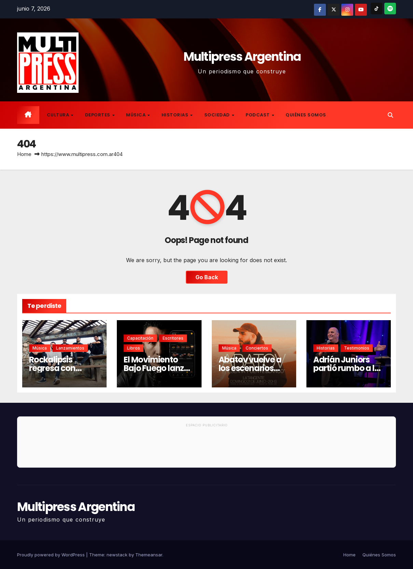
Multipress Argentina (242, 56)
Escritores (173, 338)
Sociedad (217, 115)
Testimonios (356, 348)
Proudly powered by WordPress (51, 554)
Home (24, 154)
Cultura (58, 115)
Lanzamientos (70, 348)
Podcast (258, 115)
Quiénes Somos (306, 115)
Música (136, 115)
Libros (133, 348)
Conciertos (257, 348)
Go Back (206, 277)
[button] (390, 115)
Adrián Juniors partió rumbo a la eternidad (346, 368)
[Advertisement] (206, 448)
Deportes (98, 115)
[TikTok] (376, 8)
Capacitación (140, 338)
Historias (176, 115)
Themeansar (148, 554)
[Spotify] (390, 8)
